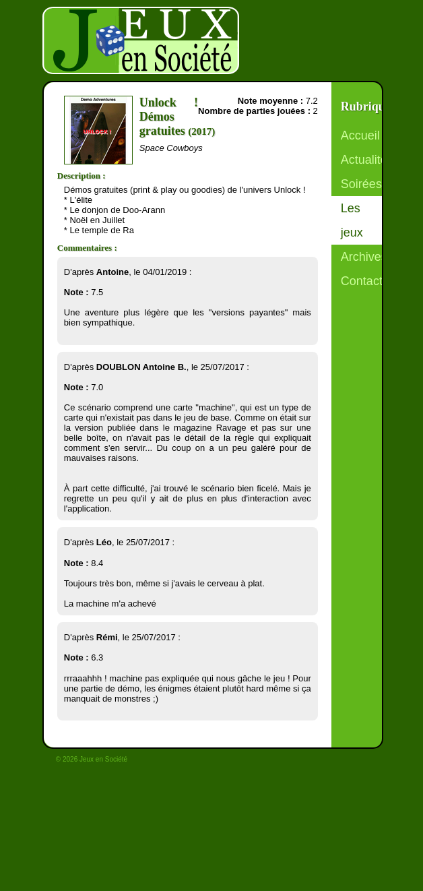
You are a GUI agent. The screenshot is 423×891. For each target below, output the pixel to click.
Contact (362, 281)
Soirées (361, 184)
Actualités (367, 159)
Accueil (360, 135)
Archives (364, 257)
